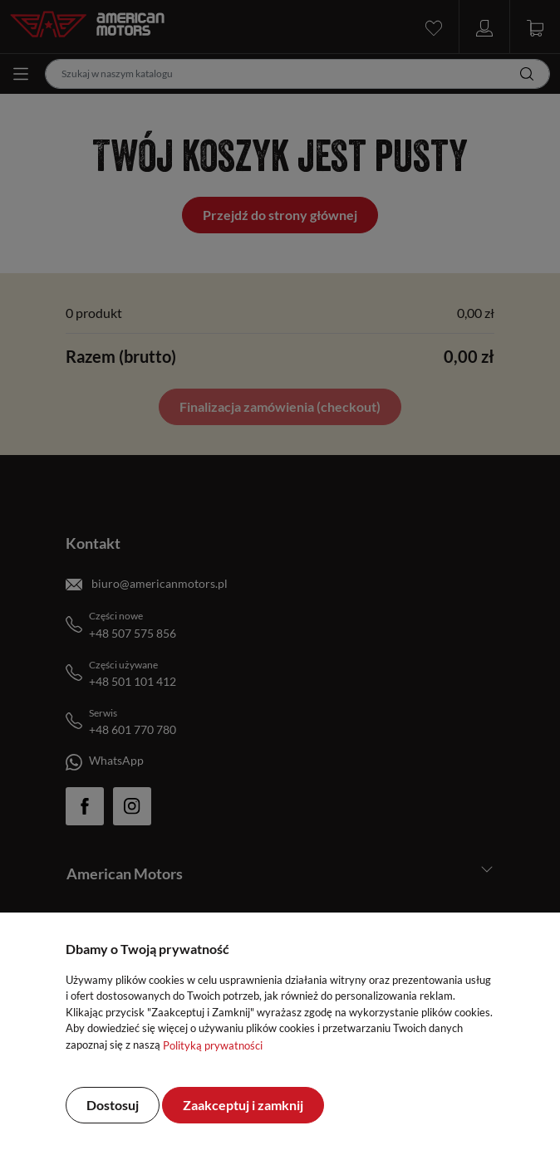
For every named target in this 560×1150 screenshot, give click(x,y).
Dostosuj (112, 1105)
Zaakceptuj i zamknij (243, 1105)
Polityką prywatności (213, 1045)
